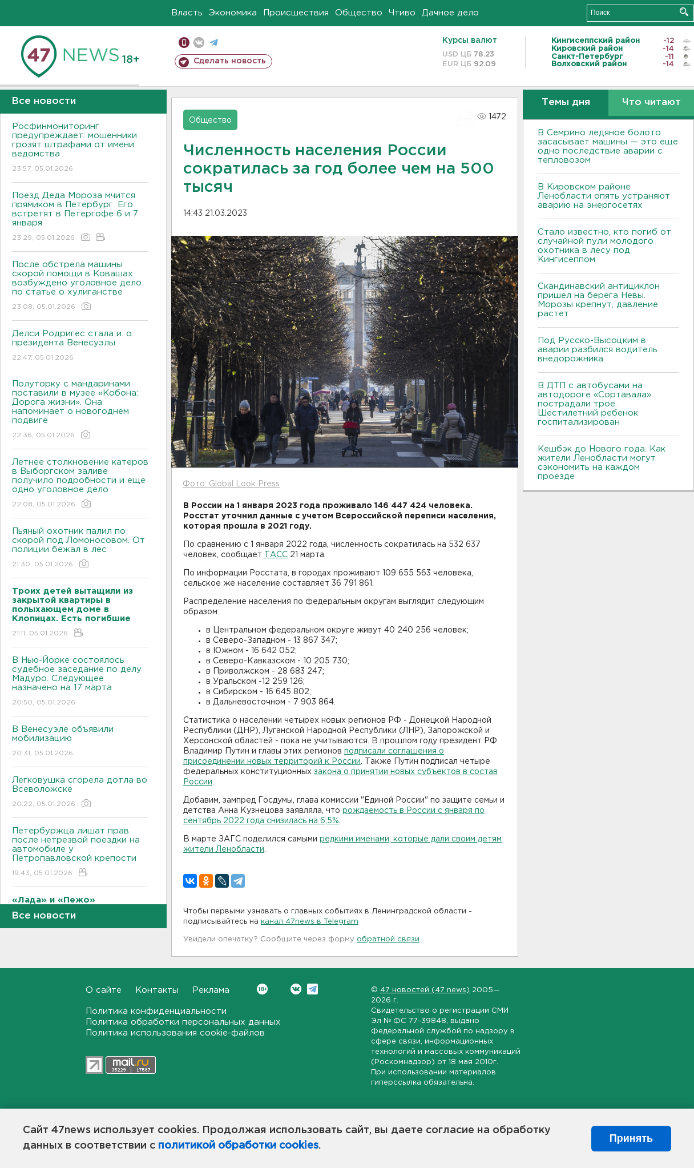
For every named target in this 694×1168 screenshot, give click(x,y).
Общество (358, 13)
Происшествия (296, 13)
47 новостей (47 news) (425, 990)
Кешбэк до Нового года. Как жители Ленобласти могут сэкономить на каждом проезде (601, 462)
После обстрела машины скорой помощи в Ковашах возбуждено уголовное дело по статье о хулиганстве (80, 286)
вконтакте (198, 42)
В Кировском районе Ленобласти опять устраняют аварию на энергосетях (604, 196)
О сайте (104, 990)
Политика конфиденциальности (156, 1011)
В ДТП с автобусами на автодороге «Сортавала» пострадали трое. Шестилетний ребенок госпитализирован (594, 404)
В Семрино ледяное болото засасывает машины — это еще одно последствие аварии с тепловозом (608, 146)
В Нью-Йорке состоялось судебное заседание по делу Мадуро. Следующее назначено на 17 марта (80, 682)
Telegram (312, 989)
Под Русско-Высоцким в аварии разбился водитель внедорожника (597, 350)
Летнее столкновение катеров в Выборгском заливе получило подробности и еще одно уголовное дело (80, 483)
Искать (684, 11)
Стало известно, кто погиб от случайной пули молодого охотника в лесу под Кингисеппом (604, 245)
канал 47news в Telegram (309, 922)
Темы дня (566, 102)
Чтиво (402, 13)
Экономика (233, 13)
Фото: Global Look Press (231, 484)
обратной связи (388, 939)
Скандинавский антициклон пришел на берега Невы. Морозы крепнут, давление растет (599, 300)
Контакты (157, 990)
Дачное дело (450, 13)
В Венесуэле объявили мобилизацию (80, 742)
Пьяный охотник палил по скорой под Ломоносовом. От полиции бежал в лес (80, 548)
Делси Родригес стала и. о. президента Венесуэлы (80, 346)
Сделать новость (229, 61)
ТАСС (276, 554)
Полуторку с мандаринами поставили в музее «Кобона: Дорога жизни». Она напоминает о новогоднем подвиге (80, 410)
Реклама (210, 990)
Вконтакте (262, 989)
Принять (631, 1138)
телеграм (213, 42)
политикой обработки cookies (238, 1145)
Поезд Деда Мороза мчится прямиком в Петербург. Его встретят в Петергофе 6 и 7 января (80, 217)
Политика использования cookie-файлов (175, 1033)
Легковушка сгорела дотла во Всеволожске (80, 792)
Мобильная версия (184, 42)
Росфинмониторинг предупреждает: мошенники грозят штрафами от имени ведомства (80, 148)
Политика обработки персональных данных (183, 1022)
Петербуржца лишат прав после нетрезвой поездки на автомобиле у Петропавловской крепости (80, 852)
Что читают (651, 102)
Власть (187, 13)
